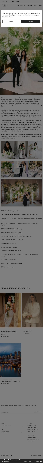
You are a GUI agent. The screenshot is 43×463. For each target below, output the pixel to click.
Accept (30, 21)
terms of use (8, 17)
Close (40, 11)
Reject (11, 21)
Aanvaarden (37, 462)
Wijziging (27, 462)
